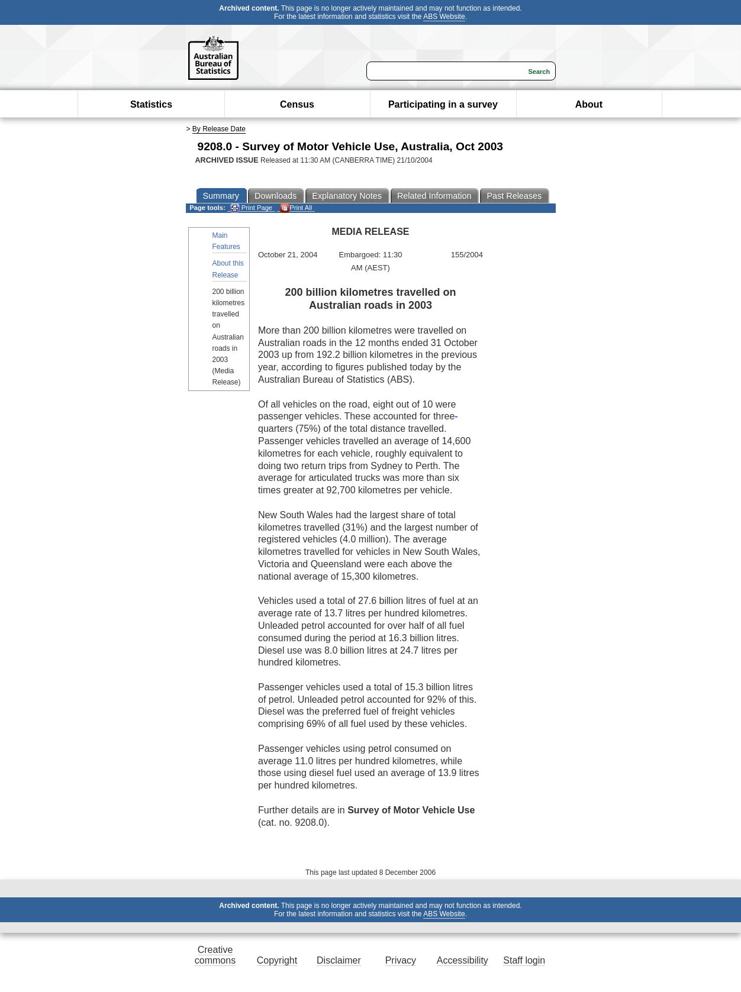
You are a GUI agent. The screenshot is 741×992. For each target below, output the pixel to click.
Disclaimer (339, 960)
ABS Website (444, 16)
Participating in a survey (443, 104)
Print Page (251, 208)
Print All (296, 208)
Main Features (226, 241)
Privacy (400, 960)
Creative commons (215, 955)
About (589, 104)
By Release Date (219, 129)
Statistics (151, 104)
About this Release (228, 269)
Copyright (277, 960)
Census (297, 104)
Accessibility (462, 960)
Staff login (524, 960)
